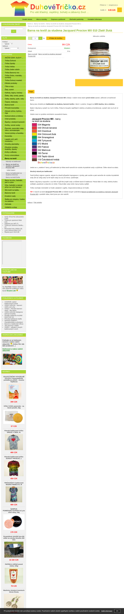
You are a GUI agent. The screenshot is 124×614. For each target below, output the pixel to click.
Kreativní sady (10, 196)
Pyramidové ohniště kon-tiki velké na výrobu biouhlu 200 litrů (13, 538)
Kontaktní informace (95, 19)
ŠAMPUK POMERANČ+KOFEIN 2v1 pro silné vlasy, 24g (14, 510)
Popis (31, 91)
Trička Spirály (10, 63)
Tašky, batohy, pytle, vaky (14, 99)
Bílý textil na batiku (12, 190)
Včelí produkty (10, 119)
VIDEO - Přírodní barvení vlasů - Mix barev (13, 309)
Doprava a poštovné (58, 19)
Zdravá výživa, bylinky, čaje (13, 112)
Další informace (106, 611)
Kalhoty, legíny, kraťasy (13, 93)
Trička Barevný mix (12, 73)
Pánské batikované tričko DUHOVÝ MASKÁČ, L (13, 457)
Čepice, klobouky (11, 102)
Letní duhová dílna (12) (13, 230)
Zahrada (8, 204)
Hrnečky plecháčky (12, 144)
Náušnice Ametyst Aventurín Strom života (14, 591)
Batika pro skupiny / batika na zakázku (15, 200)
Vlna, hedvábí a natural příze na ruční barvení (13, 186)
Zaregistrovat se (113, 5)
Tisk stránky (38, 202)
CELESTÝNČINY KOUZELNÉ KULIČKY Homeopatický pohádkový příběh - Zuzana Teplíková (14, 379)
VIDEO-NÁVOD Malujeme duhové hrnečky (14, 313)
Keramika (8, 136)
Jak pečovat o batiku (12, 325)
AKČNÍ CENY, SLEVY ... (14, 58)
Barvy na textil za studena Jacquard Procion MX (12, 166)
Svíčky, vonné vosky (12, 125)
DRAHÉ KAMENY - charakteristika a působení (14, 321)
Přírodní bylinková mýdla (13, 319)
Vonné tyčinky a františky (14, 133)
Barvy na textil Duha (13, 177)
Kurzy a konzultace (12, 155)
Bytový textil (9, 105)
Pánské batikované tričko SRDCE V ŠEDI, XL (13, 431)
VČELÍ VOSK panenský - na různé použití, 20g (14, 407)
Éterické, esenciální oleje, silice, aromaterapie (14, 129)
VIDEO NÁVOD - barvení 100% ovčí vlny (13, 306)
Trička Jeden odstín (12, 69)
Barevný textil (10, 193)
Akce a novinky (41, 19)
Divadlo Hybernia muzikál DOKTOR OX (13, 316)
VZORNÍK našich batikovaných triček (11, 302)
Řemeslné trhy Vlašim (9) (13, 229)
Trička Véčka (10, 67)
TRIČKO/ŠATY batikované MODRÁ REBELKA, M (13, 483)
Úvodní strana (27, 19)
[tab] (31, 91)
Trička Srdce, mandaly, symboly (13, 76)
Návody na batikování (13, 161)
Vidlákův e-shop (11, 207)
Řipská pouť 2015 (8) (12, 232)
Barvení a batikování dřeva (14, 324)
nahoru (29, 202)
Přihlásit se (103, 5)
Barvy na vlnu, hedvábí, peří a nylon (14, 181)
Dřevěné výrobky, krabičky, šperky (11, 148)
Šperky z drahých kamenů (14, 122)
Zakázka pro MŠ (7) (11, 223)
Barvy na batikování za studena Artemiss (14, 174)
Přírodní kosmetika (12, 108)
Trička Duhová (10, 61)
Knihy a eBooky (11, 152)
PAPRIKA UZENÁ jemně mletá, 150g (14, 565)
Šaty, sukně (9, 89)
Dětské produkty (11, 83)
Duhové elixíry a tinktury (14, 116)
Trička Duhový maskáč (13, 80)
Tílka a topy (9, 86)
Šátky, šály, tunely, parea (14, 95)
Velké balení (11, 170)
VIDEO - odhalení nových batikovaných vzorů (13, 328)
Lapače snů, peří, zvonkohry (11, 140)
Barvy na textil (32, 54)
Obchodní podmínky (76, 19)
